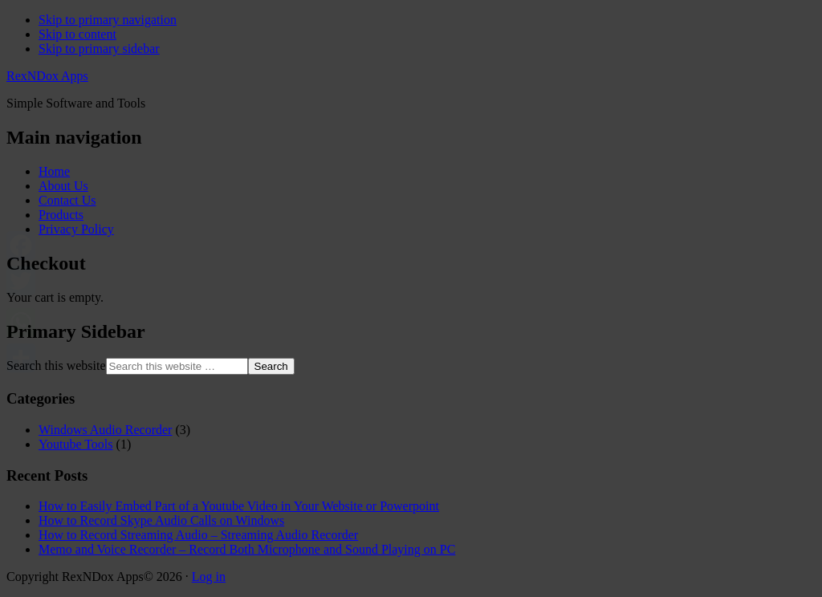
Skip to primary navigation (108, 19)
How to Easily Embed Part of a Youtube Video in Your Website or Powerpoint (239, 506)
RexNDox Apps (47, 76)
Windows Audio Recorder (105, 430)
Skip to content (77, 34)
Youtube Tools (76, 444)
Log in (209, 576)
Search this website (56, 365)
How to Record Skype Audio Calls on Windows (161, 520)
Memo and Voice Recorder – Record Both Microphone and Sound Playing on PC (247, 549)
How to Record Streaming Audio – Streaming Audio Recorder (198, 535)
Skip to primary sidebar (99, 48)
